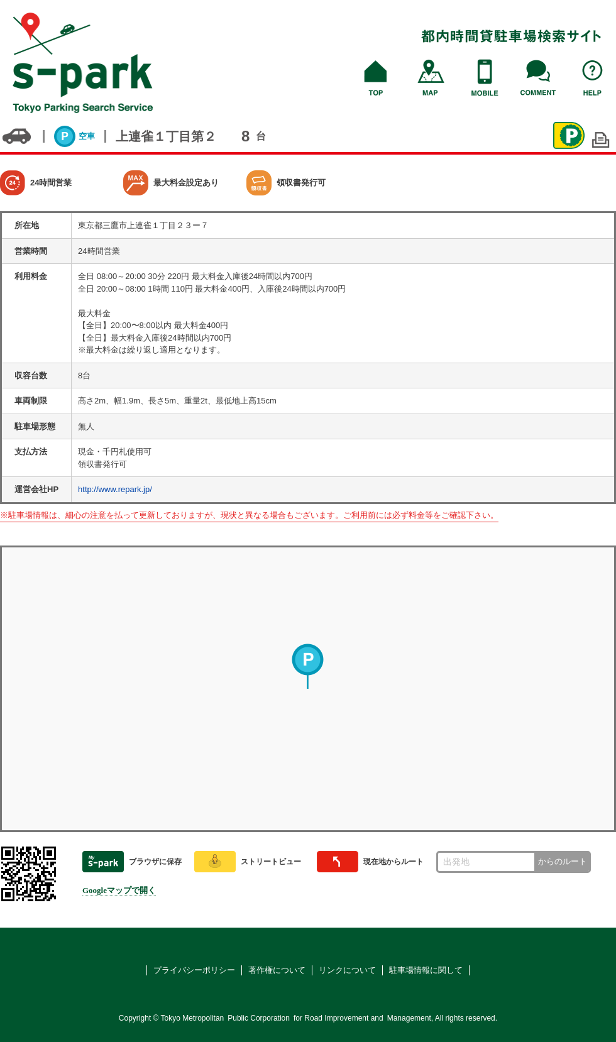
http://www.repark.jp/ (115, 489)
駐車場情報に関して (426, 970)
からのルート (562, 861)
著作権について (276, 970)
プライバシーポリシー (194, 970)
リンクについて (347, 970)
